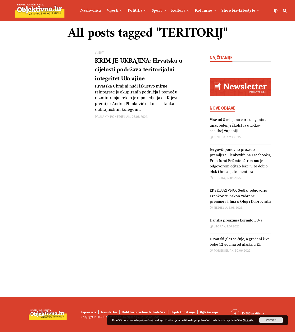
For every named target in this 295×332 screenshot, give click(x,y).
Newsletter (109, 312)
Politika (135, 10)
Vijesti (112, 10)
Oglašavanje (209, 312)
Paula (99, 118)
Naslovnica (90, 10)
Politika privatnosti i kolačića (143, 312)
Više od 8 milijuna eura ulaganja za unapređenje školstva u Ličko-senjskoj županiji (239, 125)
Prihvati (271, 320)
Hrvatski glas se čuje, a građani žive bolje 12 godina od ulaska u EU (239, 241)
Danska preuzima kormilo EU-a (236, 220)
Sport (157, 10)
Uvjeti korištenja (183, 312)
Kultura (178, 10)
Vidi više (248, 320)
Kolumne (203, 10)
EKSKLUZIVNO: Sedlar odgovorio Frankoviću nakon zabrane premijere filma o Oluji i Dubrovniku (240, 196)
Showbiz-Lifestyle (238, 10)
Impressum (88, 312)
